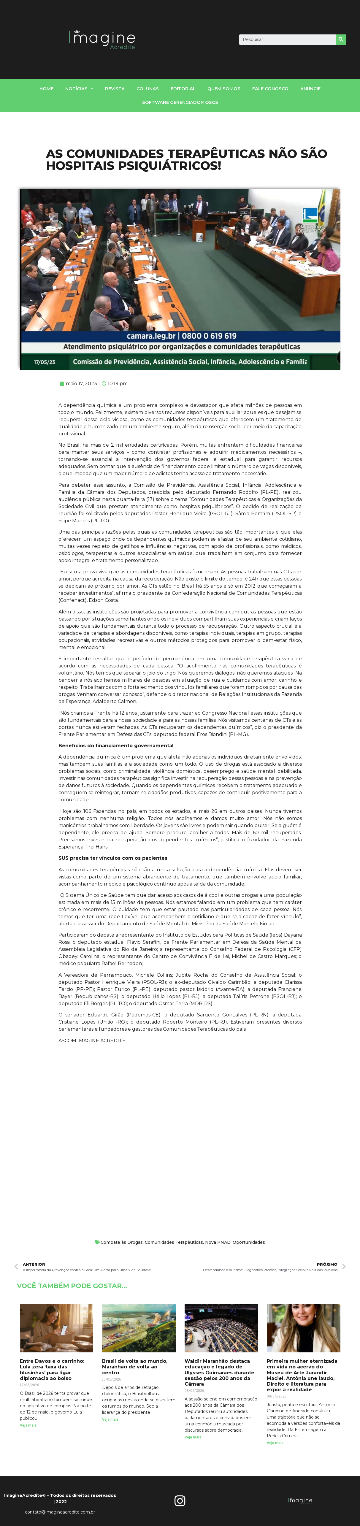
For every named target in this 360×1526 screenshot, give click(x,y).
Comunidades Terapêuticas (174, 1242)
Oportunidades (249, 1242)
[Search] (341, 39)
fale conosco (270, 88)
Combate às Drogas (122, 1242)
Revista (115, 88)
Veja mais (28, 1425)
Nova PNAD (218, 1242)
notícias (79, 88)
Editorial (183, 88)
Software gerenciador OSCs (180, 102)
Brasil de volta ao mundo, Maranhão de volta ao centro (134, 1366)
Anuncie (310, 88)
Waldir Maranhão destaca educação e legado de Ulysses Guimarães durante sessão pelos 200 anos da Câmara (219, 1372)
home (46, 88)
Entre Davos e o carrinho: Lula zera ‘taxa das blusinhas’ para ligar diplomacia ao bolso (52, 1369)
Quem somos (223, 88)
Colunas (148, 88)
